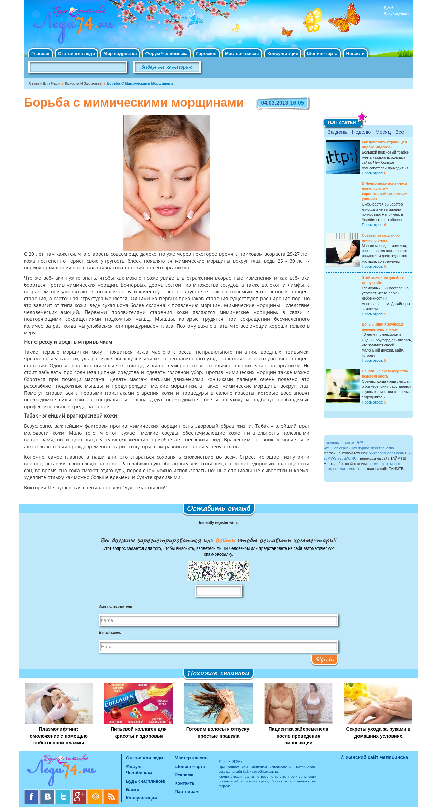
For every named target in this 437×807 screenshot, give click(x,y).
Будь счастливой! (145, 781)
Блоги (132, 789)
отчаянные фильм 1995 (343, 443)
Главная (40, 53)
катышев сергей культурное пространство (359, 448)
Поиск (220, 67)
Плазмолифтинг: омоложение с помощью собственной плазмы (59, 735)
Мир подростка (120, 53)
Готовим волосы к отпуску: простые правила (218, 732)
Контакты (185, 783)
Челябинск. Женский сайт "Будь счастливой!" (72, 26)
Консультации (282, 53)
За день (338, 132)
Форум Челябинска (166, 53)
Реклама (184, 774)
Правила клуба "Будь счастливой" (387, 69)
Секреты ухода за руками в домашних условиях (378, 732)
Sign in (325, 658)
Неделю (361, 132)
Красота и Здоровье (83, 83)
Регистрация (396, 14)
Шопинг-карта (322, 53)
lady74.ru (250, 771)
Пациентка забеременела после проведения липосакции (298, 735)
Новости (355, 53)
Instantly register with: (218, 522)
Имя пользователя (115, 606)
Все (399, 132)
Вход (388, 8)
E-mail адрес (110, 632)
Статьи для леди (76, 53)
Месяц (383, 132)
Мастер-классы (242, 53)
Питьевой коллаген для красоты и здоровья (139, 732)
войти (226, 540)
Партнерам (187, 791)
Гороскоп (206, 53)
